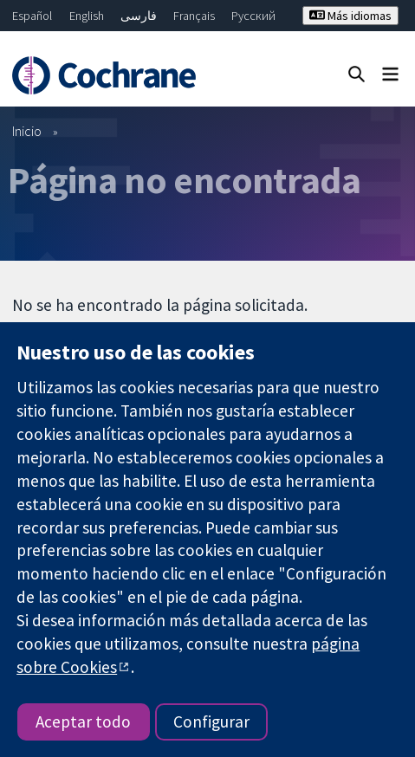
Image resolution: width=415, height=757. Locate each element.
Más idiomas (350, 15)
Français (194, 15)
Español (32, 15)
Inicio (27, 130)
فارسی (138, 15)
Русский (253, 15)
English (86, 15)
